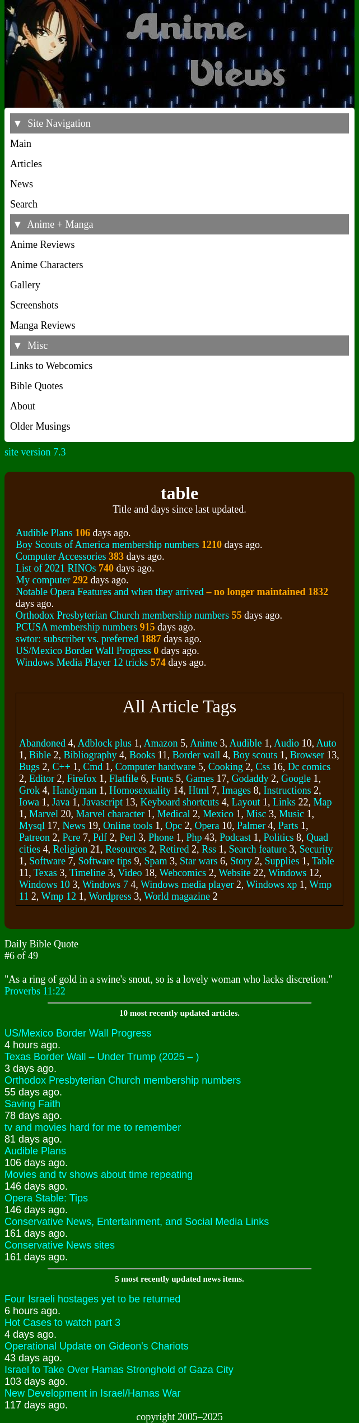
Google (296, 778)
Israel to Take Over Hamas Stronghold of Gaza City (119, 1369)
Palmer (251, 825)
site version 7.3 (35, 452)
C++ (62, 766)
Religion (70, 849)
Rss (209, 849)
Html (198, 790)
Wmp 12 (59, 896)
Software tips (104, 861)
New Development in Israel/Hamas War (92, 1393)
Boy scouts (255, 755)
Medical (173, 813)
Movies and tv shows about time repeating (98, 1174)
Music (291, 813)
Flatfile (123, 778)
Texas (45, 872)
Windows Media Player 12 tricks (82, 662)
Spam (155, 861)
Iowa (29, 802)
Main (20, 143)
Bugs (29, 766)
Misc (256, 813)
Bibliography (90, 755)
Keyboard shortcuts (179, 802)
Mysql (32, 825)
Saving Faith (32, 1103)
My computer (43, 580)
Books (142, 755)
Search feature (257, 849)
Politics (279, 837)
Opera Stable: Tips (46, 1198)
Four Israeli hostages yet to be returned (92, 1299)
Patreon (34, 837)
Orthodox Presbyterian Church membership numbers (122, 615)
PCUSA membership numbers (76, 627)
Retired (174, 849)
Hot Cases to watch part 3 (62, 1322)
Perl (127, 837)
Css (262, 766)
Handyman (75, 790)
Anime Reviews (42, 244)
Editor (41, 778)
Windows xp (271, 884)
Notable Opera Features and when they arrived (161, 591)
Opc (173, 825)
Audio (286, 743)
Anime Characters (46, 264)
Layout (245, 802)
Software (47, 861)
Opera (207, 825)
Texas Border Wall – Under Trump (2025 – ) (101, 1056)
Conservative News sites (59, 1245)
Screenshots (34, 305)
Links (284, 802)
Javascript (102, 802)
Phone (161, 837)
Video (130, 872)
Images (236, 790)
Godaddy (250, 778)
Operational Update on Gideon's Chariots (96, 1346)
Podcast (235, 837)
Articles (26, 163)
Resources (126, 849)
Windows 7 (105, 884)
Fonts (162, 778)
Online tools (128, 825)
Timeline (87, 872)
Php (194, 837)
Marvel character (110, 813)
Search (24, 204)
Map (322, 802)
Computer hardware (155, 766)
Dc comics (309, 766)
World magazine (177, 896)
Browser (307, 755)
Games (200, 778)
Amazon (161, 743)
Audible (246, 743)
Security (316, 849)
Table (323, 861)
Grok (29, 790)
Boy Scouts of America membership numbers (107, 544)
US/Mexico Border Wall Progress (83, 650)
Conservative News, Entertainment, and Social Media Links (136, 1221)
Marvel (43, 813)
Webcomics (183, 872)
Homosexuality (140, 790)
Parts (288, 825)
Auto (326, 743)
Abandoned (42, 743)
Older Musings (40, 426)
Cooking (225, 766)
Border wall (196, 755)
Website (234, 872)
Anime (203, 743)
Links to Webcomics (51, 365)
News (21, 184)
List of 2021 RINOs (56, 568)
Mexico (218, 813)
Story (241, 861)
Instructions (287, 790)
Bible (40, 755)
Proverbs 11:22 (35, 991)
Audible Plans (44, 532)
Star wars (198, 861)
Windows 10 (44, 884)
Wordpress (110, 896)
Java (60, 802)
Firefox (82, 778)
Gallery (25, 285)
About (22, 406)
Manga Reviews (42, 325)
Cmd (92, 766)
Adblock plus (105, 743)
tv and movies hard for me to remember (92, 1127)
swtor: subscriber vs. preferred (77, 638)
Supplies (281, 861)
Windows (287, 872)
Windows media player (187, 884)
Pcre (71, 837)
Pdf (100, 837)
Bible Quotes (36, 386)
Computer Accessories (61, 556)
